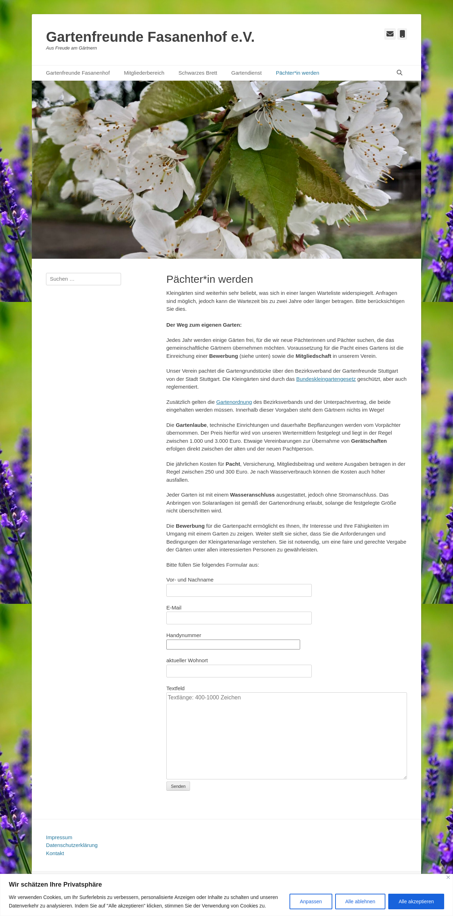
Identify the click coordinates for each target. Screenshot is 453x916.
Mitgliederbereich (144, 73)
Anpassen (311, 901)
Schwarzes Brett (197, 73)
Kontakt (55, 853)
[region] (226, 895)
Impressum (59, 837)
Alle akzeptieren (416, 901)
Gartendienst (246, 73)
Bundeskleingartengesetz (326, 379)
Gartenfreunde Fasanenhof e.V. (150, 37)
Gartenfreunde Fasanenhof (78, 73)
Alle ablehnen (360, 901)
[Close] (448, 877)
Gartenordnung (234, 402)
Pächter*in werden (297, 73)
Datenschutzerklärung (72, 845)
